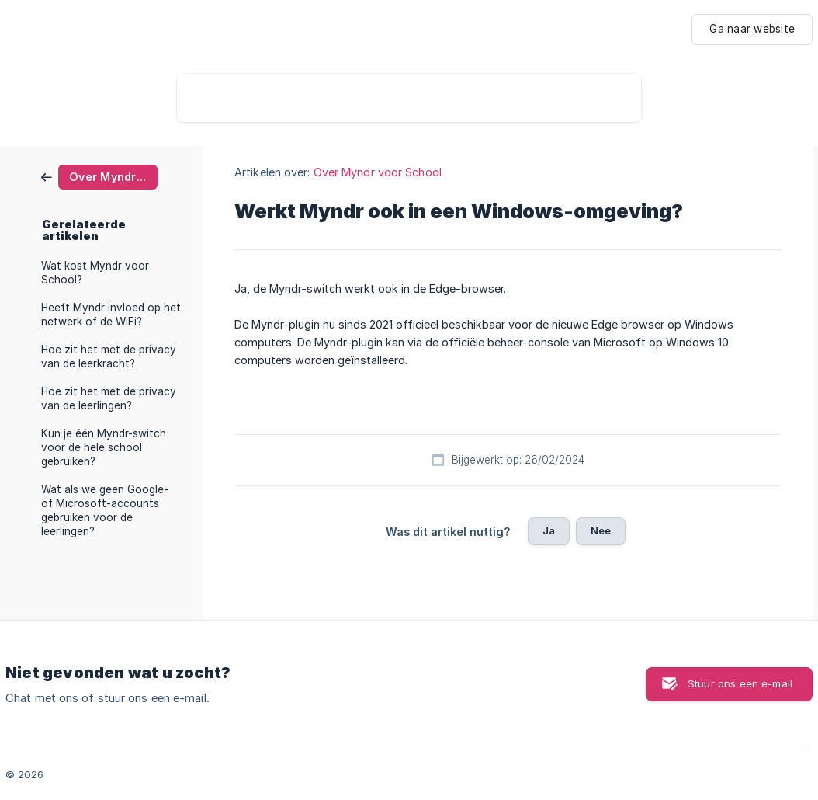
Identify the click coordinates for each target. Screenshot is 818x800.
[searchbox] (409, 98)
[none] (752, 29)
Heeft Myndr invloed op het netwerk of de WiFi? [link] (111, 314)
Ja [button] (548, 530)
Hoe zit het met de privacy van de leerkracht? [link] (108, 356)
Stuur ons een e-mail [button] (740, 683)
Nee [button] (601, 530)
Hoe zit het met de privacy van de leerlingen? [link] (108, 398)
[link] (99, 176)
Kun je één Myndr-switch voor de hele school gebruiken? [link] (103, 447)
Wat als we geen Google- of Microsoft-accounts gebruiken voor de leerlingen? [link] (104, 510)
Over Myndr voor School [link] (378, 172)
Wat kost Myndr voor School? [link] (95, 272)
